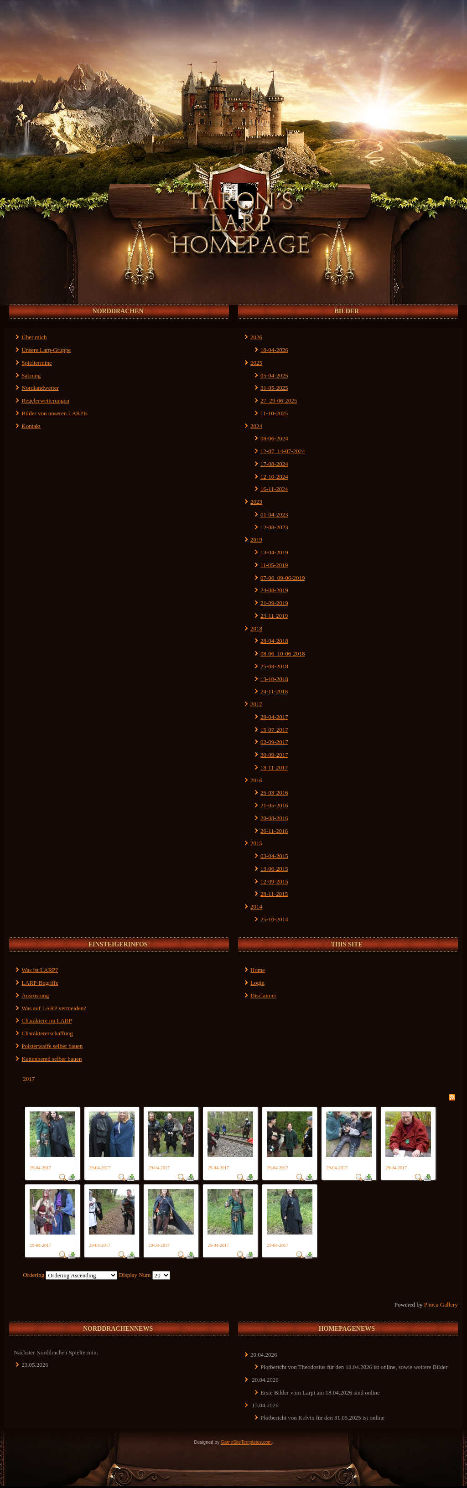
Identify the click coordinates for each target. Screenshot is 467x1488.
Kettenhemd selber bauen (51, 1058)
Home (257, 969)
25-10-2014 (274, 919)
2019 (256, 539)
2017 (256, 704)
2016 (256, 780)
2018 (256, 628)
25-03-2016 (274, 792)
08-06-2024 (274, 438)
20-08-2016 (274, 818)
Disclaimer (263, 995)
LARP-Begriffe (39, 982)
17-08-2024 (274, 463)
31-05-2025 (274, 387)
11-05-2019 (274, 565)
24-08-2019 (274, 590)
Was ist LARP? (39, 969)
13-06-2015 (274, 868)
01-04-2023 (274, 514)
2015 (256, 843)
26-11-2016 (274, 830)
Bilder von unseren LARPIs (54, 413)
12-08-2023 (274, 527)
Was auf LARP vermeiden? (53, 1008)
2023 (256, 501)
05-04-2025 (274, 375)
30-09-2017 (274, 754)
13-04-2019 (274, 552)
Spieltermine (36, 362)
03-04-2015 (274, 855)
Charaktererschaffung (47, 1033)
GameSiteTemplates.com (246, 1442)
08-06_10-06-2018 (282, 653)
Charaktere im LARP (46, 1020)
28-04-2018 (274, 640)
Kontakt (31, 426)
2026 (256, 337)
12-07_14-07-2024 (282, 451)
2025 (256, 362)
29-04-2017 (274, 716)
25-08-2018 (274, 666)
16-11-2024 (274, 489)
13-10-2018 (274, 679)
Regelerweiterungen (45, 400)
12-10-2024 (274, 476)
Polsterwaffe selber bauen (52, 1046)
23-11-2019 (274, 615)
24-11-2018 (274, 691)
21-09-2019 (274, 602)
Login (257, 982)
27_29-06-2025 (278, 400)
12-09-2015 (274, 881)
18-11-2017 (274, 767)
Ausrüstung (35, 995)
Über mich (34, 337)
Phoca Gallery (441, 1304)
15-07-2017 (274, 729)
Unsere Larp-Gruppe (46, 349)
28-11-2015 (274, 893)
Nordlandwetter (40, 387)
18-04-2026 (274, 349)
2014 (256, 906)
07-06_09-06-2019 (282, 577)
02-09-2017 (274, 742)
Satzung (31, 375)
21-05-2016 (274, 805)
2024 (256, 426)
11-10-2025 (274, 413)
